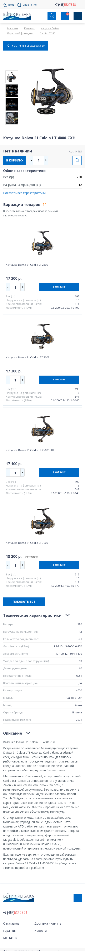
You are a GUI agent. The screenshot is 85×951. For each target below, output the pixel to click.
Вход (11, 5)
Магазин (12, 28)
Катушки (29, 28)
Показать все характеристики (24, 193)
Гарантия (9, 931)
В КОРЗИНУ (14, 160)
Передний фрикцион (20, 33)
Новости (40, 931)
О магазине (11, 923)
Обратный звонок (78, 898)
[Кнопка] (78, 16)
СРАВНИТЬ (77, 160)
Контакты (10, 938)
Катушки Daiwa (50, 28)
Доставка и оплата (47, 923)
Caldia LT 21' (47, 33)
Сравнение (30, 5)
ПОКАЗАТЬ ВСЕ (24, 602)
